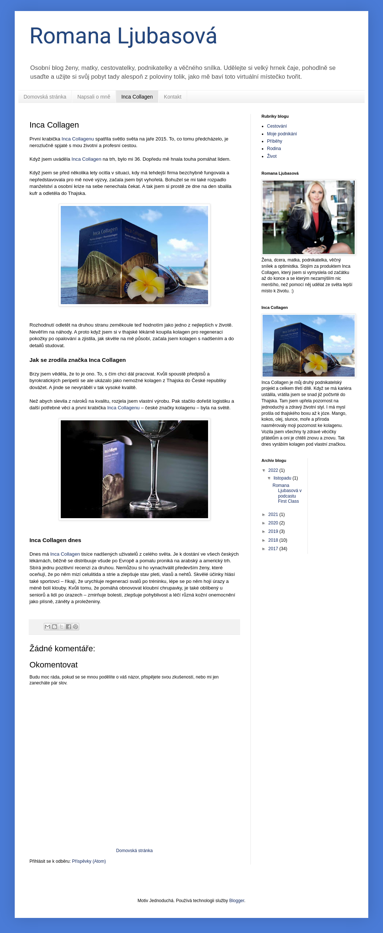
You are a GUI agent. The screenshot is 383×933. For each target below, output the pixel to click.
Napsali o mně (93, 97)
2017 (274, 548)
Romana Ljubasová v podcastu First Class (287, 493)
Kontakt (172, 97)
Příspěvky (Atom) (89, 861)
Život (272, 156)
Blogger (236, 900)
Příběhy (274, 141)
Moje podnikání (282, 133)
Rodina (274, 148)
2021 (274, 514)
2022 (274, 470)
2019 (274, 531)
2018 (274, 540)
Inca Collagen (137, 97)
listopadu (283, 478)
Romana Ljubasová (123, 36)
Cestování (277, 126)
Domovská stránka (45, 97)
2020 (274, 523)
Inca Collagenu (78, 139)
